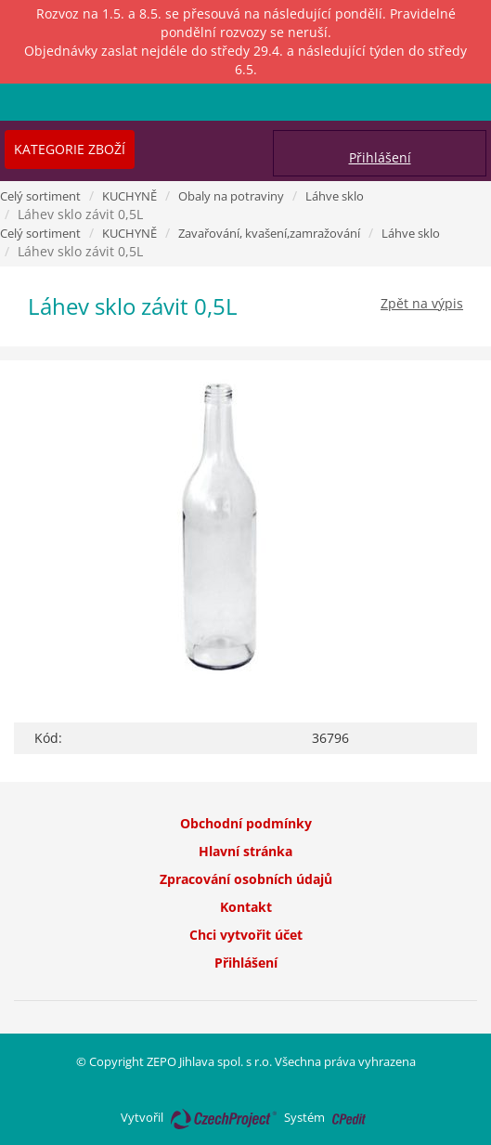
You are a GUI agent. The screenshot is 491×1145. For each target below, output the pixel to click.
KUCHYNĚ (129, 196)
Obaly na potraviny (231, 196)
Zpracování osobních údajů (246, 879)
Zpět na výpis (422, 303)
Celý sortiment (40, 196)
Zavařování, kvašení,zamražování (269, 233)
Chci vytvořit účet (246, 934)
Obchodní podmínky (246, 823)
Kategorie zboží (69, 149)
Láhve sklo (334, 196)
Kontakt (246, 907)
